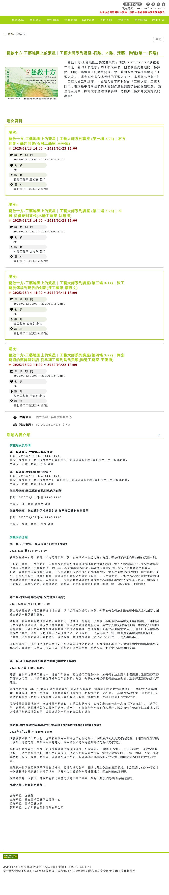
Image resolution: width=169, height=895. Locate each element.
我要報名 (53, 20)
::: (4, 34)
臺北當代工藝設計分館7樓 (31, 189)
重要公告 (35, 20)
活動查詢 (70, 20)
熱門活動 (88, 20)
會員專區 (18, 20)
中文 (159, 39)
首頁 (10, 34)
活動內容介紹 (18, 435)
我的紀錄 (158, 20)
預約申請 (141, 20)
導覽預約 (123, 20)
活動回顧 (106, 20)
